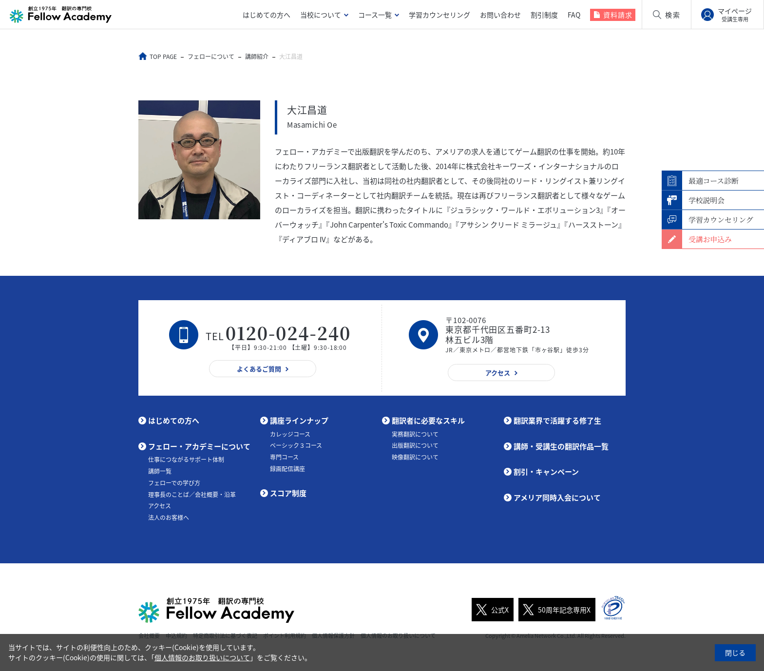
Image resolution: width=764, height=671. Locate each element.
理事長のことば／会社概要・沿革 (192, 494)
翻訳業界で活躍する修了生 (557, 420)
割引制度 (544, 14)
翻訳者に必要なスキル (428, 420)
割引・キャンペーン (546, 471)
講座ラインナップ (299, 420)
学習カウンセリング (439, 14)
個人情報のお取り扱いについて (202, 657)
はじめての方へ (266, 14)
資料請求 (617, 14)
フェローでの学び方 (174, 483)
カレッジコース (290, 434)
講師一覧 (160, 471)
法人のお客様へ (168, 517)
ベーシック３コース (296, 445)
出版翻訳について (415, 445)
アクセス (159, 505)
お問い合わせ (500, 14)
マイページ (735, 14)
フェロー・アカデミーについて (199, 446)
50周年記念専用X (554, 609)
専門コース (284, 457)
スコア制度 (288, 493)
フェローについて (212, 56)
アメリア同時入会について (557, 497)
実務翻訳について (415, 434)
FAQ (574, 14)
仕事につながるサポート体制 (186, 459)
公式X (490, 609)
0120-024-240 (288, 332)
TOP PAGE (164, 56)
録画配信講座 (287, 468)
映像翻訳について (415, 457)
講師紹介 (257, 56)
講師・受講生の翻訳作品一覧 (561, 446)
